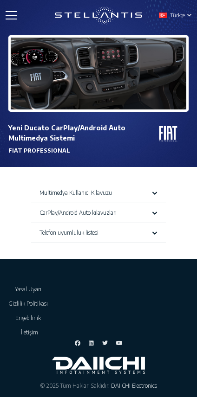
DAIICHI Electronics (134, 385)
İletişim (29, 332)
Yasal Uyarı (29, 289)
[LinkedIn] (91, 343)
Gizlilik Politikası (29, 303)
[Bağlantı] (99, 15)
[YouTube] (119, 343)
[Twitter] (105, 343)
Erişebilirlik (29, 317)
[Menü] (11, 15)
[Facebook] (77, 343)
